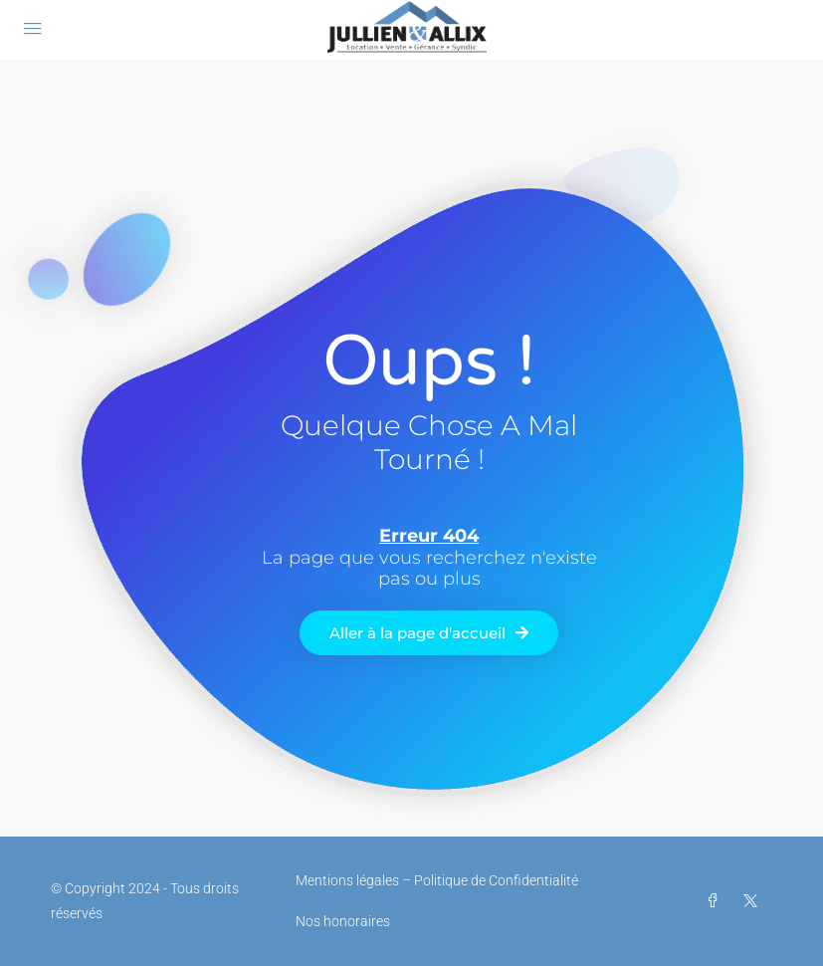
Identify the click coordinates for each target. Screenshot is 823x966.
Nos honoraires (343, 921)
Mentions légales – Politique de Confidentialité (437, 880)
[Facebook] (716, 901)
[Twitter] (754, 901)
